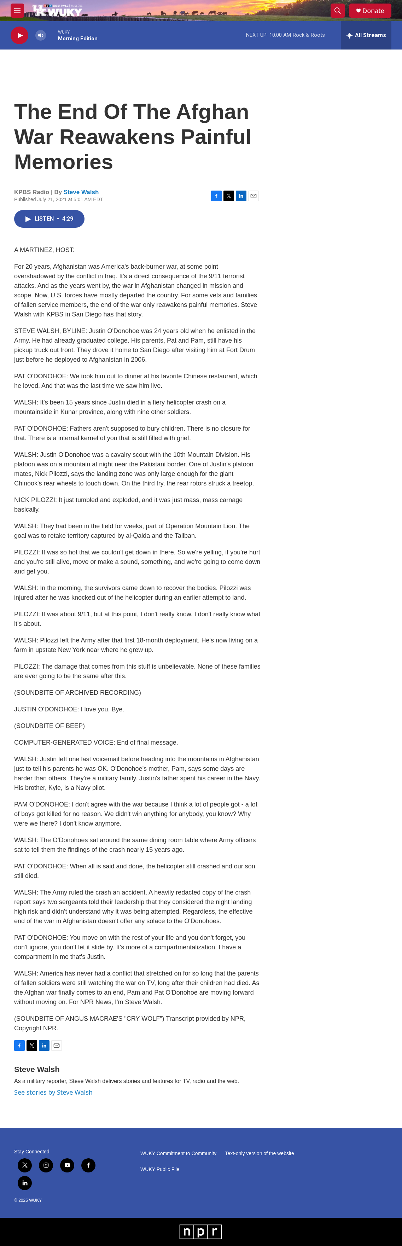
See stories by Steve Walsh (53, 1092)
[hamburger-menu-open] (17, 11)
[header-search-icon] (338, 11)
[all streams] (366, 35)
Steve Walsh (81, 192)
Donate (373, 10)
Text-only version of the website (259, 1153)
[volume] (41, 35)
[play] (19, 35)
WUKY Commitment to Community (178, 1153)
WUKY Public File (159, 1169)
